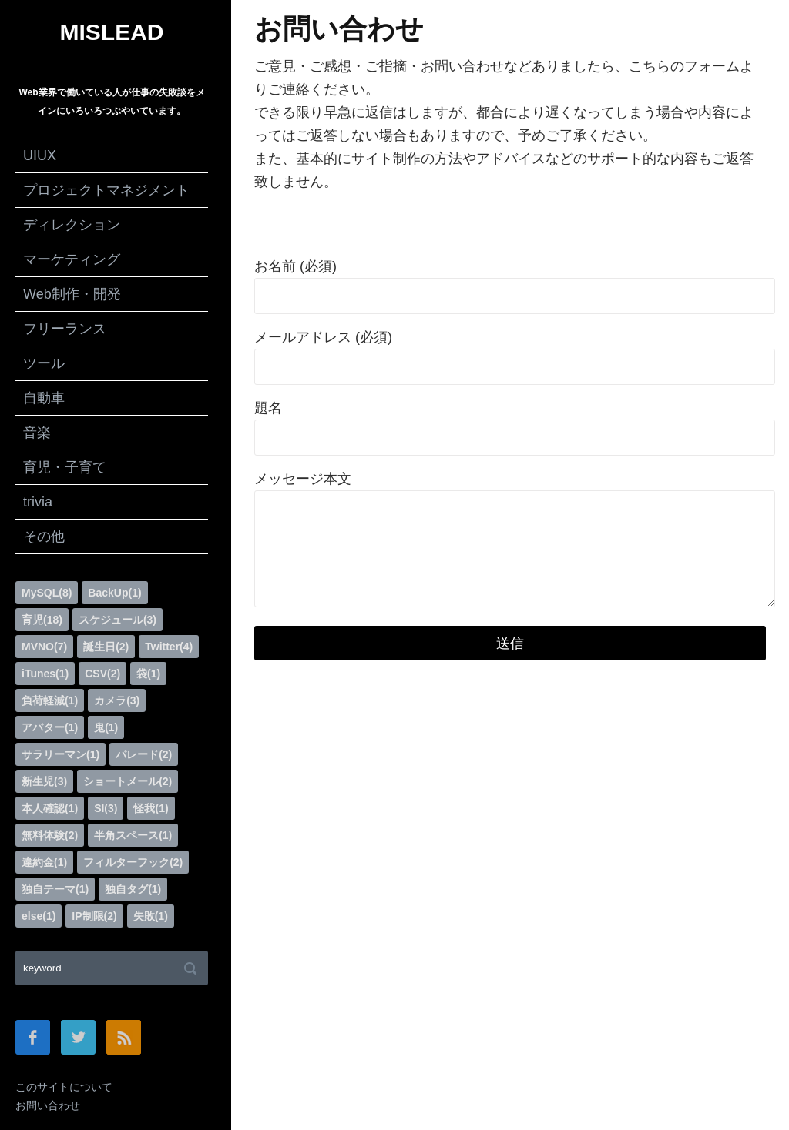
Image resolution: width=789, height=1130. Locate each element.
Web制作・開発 (72, 294)
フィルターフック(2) (133, 862)
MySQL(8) (47, 593)
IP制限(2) (94, 916)
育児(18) (42, 619)
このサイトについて (63, 1087)
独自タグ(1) (133, 889)
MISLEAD (112, 32)
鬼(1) (106, 727)
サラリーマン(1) (60, 754)
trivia (37, 502)
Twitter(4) (169, 646)
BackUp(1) (114, 593)
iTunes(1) (45, 673)
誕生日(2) (106, 646)
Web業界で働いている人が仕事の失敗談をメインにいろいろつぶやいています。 (111, 101)
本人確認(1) (50, 808)
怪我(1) (150, 808)
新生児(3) (44, 781)
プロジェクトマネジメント (106, 190)
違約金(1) (44, 862)
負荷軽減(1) (50, 700)
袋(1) (148, 673)
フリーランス (64, 328)
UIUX (39, 155)
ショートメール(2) (127, 781)
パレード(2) (144, 754)
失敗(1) (150, 916)
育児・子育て (64, 467)
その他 (44, 536)
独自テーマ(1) (55, 889)
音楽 (37, 432)
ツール (44, 363)
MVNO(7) (44, 646)
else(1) (38, 916)
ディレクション (71, 224)
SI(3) (105, 808)
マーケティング (71, 259)
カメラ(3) (116, 700)
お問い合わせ (47, 1105)
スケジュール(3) (117, 619)
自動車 (44, 398)
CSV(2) (102, 673)
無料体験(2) (50, 835)
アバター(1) (50, 727)
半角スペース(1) (133, 835)
